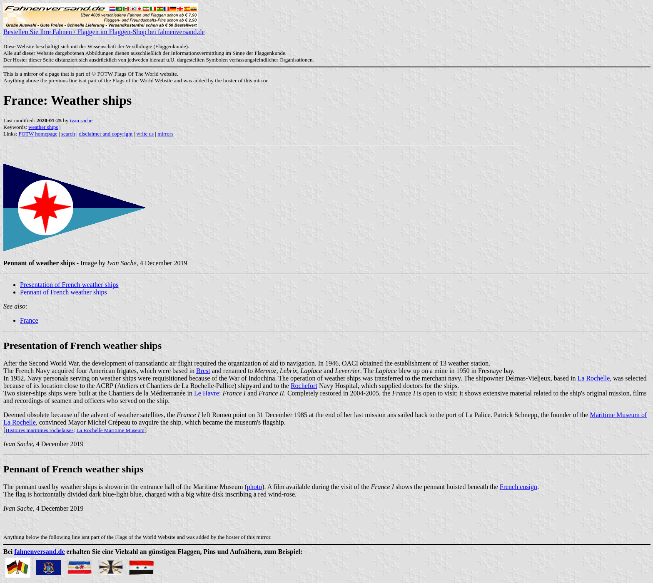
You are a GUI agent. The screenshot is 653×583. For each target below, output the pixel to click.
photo (254, 486)
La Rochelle (594, 378)
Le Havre (206, 393)
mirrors (165, 134)
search (68, 134)
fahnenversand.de (39, 551)
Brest (203, 370)
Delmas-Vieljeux (527, 378)
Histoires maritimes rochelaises (39, 430)
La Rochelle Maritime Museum (110, 430)
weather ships (43, 127)
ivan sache (81, 120)
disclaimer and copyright (105, 134)
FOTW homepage (37, 134)
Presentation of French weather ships (69, 284)
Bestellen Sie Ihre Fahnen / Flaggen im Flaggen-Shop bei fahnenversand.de (103, 28)
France (29, 320)
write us (145, 134)
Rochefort (304, 385)
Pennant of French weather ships (63, 292)
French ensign (518, 486)
